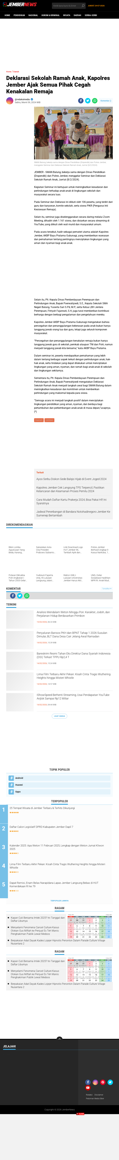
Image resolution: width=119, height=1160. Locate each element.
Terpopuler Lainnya (59, 902)
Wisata (66, 15)
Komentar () (106, 101)
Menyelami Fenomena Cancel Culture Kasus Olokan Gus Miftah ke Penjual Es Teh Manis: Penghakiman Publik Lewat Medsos (35, 932)
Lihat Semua (59, 717)
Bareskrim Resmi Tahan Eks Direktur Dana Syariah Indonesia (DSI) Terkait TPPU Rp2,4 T (74, 660)
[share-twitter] (87, 100)
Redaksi (90, 1096)
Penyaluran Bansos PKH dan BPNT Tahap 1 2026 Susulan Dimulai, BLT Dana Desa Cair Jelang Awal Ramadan (74, 639)
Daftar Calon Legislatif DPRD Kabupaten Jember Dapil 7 (58, 828)
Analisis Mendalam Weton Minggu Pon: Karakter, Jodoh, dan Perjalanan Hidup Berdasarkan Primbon (71, 618)
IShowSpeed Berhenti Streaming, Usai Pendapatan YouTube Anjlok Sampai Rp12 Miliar (73, 701)
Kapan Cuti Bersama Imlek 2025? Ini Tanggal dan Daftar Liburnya (38, 920)
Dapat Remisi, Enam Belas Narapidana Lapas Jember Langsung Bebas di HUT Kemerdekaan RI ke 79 (56, 886)
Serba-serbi (91, 15)
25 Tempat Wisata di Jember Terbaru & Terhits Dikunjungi (59, 809)
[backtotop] (59, 1041)
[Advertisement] (59, 43)
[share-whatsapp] (94, 100)
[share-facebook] (81, 100)
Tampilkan (106, 589)
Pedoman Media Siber (96, 1100)
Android (19, 778)
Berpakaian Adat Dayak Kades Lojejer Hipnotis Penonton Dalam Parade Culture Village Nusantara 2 (58, 943)
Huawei (19, 785)
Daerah (77, 15)
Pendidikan (19, 15)
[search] (69, 6)
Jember (50, 420)
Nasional (33, 15)
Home (7, 15)
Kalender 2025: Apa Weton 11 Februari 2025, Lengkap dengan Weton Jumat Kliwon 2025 (62, 849)
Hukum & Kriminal (51, 15)
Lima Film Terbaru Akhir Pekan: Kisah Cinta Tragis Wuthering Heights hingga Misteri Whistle (74, 680)
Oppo (18, 792)
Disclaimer (101, 1096)
